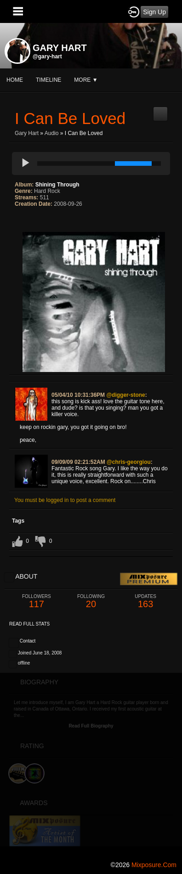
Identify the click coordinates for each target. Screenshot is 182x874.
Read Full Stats (29, 623)
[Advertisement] (91, 764)
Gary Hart (27, 133)
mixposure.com (153, 864)
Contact (27, 640)
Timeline (48, 80)
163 (145, 601)
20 (91, 601)
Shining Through (57, 184)
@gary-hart (47, 56)
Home (14, 80)
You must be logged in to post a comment (64, 500)
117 (36, 601)
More (85, 80)
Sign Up (154, 12)
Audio (52, 133)
